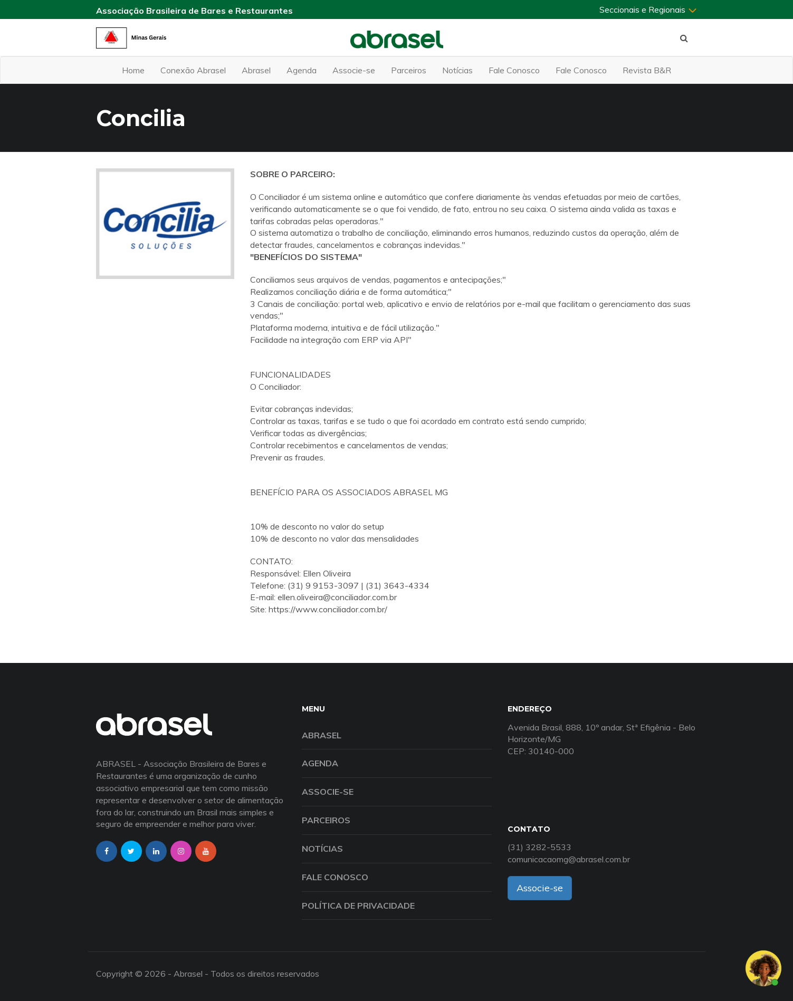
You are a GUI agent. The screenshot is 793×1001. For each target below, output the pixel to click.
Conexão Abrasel (193, 70)
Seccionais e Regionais (648, 9)
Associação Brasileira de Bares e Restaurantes (194, 10)
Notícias (457, 70)
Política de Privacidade (358, 905)
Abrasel (256, 70)
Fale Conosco (514, 70)
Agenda (301, 70)
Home (133, 70)
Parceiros (408, 70)
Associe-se (353, 70)
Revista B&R (647, 70)
